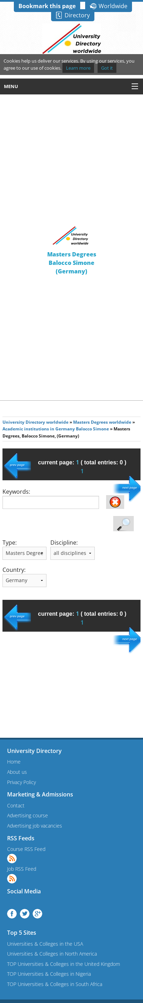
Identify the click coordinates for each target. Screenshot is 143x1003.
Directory (77, 15)
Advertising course (27, 815)
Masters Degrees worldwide (102, 422)
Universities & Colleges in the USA (45, 943)
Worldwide (113, 6)
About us (17, 772)
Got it (107, 68)
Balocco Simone (92, 429)
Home (14, 761)
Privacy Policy (21, 782)
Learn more (78, 68)
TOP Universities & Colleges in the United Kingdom (63, 964)
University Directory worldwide (35, 422)
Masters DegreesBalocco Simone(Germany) (71, 262)
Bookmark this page (47, 6)
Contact (15, 805)
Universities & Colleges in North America (52, 953)
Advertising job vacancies (34, 825)
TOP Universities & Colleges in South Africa (54, 984)
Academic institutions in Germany (38, 429)
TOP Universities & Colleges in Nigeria (49, 973)
